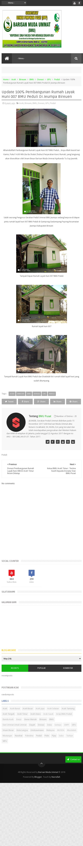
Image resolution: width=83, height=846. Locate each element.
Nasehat (18, 741)
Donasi (40, 79)
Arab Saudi (48, 720)
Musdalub (71, 736)
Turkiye (69, 741)
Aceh (13, 79)
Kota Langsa (22, 736)
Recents (15, 674)
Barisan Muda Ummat (48, 778)
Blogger (38, 783)
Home (6, 79)
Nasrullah (56, 783)
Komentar (68, 674)
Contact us (73, 765)
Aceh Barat (15, 714)
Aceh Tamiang (68, 714)
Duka (49, 731)
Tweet (11, 401)
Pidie (47, 741)
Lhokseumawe (37, 736)
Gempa (58, 731)
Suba (61, 741)
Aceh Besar (28, 714)
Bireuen (22, 79)
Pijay (54, 741)
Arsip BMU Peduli (64, 720)
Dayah (32, 731)
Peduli (57, 79)
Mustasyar (7, 741)
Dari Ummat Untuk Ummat (15, 731)
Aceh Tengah (8, 720)
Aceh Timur (22, 720)
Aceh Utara (35, 720)
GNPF (66, 731)
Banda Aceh (8, 725)
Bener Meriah (30, 725)
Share (31, 401)
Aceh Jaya (40, 714)
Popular (41, 674)
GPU (49, 79)
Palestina (29, 741)
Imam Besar (8, 736)
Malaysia (50, 736)
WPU (5, 747)
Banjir (19, 725)
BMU (32, 79)
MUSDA (60, 736)
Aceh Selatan (53, 714)
